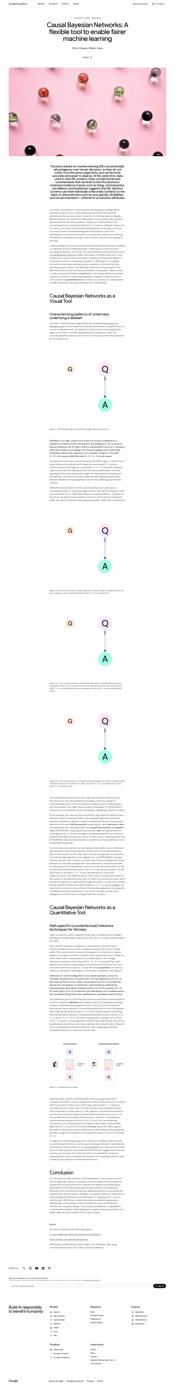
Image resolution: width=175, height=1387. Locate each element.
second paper (91, 1147)
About (76, 4)
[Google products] (75, 1381)
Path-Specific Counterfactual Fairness (69, 1239)
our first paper (112, 885)
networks (71, 255)
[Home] (18, 4)
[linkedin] (43, 1268)
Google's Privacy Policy (92, 1280)
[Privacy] (90, 1381)
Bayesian (61, 255)
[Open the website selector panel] (28, 4)
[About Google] (56, 1381)
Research (53, 4)
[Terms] (100, 1381)
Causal (53, 255)
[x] (24, 1268)
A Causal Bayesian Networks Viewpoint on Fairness (75, 1234)
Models (41, 4)
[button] (87, 57)
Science (65, 4)
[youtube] (37, 1268)
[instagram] (30, 1268)
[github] (49, 1268)
